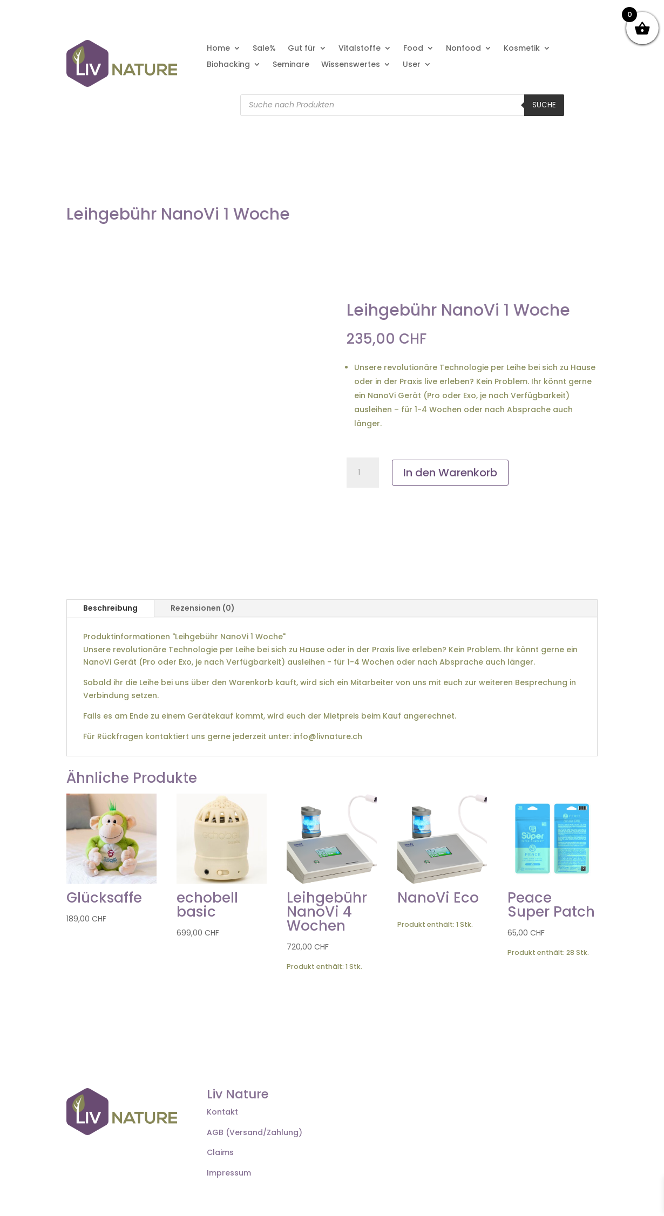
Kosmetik (522, 48)
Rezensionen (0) (203, 608)
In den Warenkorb (450, 472)
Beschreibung (110, 608)
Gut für (302, 48)
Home (218, 48)
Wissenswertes (350, 65)
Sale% (264, 48)
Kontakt (222, 1111)
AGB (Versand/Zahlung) (254, 1132)
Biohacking (228, 65)
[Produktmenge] (363, 472)
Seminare (291, 65)
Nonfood (463, 48)
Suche (544, 105)
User (412, 65)
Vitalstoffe (359, 48)
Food (413, 48)
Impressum (229, 1172)
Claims (220, 1152)
